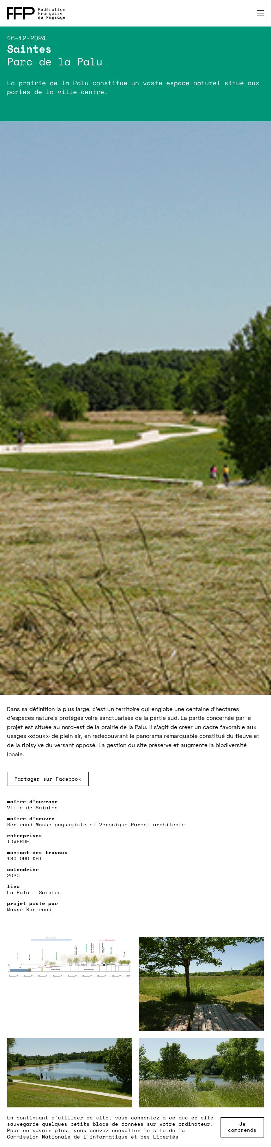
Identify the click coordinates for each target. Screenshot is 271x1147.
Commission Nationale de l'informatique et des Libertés (93, 1136)
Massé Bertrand (29, 909)
